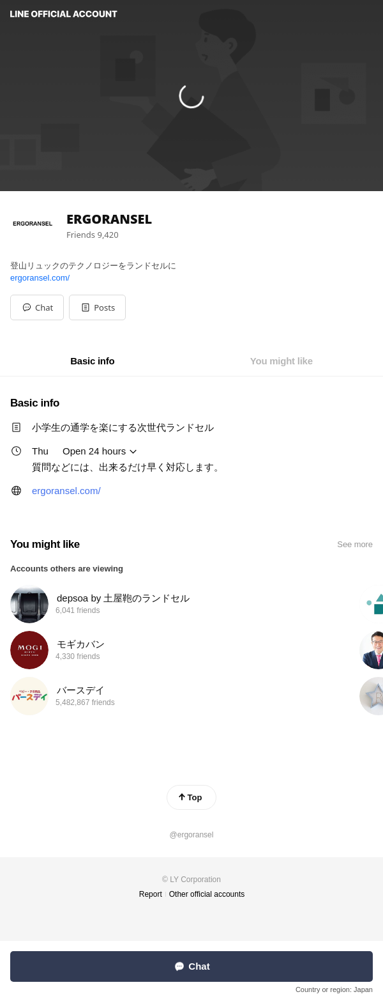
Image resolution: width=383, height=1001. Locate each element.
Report (150, 894)
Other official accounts (207, 894)
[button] (97, 307)
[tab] (92, 361)
